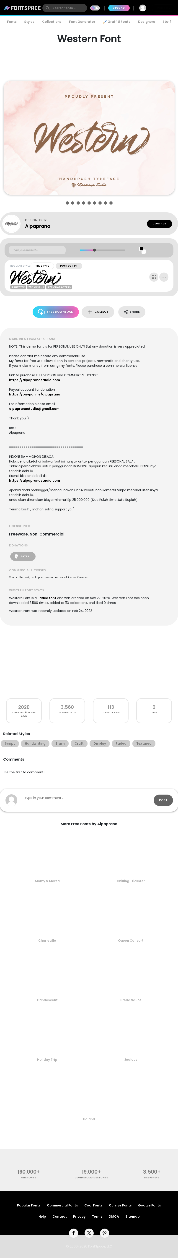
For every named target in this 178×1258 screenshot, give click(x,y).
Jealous (130, 1059)
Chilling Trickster (131, 881)
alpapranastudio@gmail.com (34, 408)
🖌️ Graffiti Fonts (116, 21)
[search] (64, 8)
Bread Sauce (131, 1000)
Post (163, 800)
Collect (98, 312)
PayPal (23, 556)
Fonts (12, 21)
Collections (52, 21)
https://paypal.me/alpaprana (34, 394)
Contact (159, 223)
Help (42, 1216)
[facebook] (73, 1233)
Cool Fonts (93, 1205)
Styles (29, 21)
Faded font (47, 598)
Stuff (167, 21)
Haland (89, 1119)
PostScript (69, 266)
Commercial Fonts (62, 1205)
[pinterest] (104, 1233)
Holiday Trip (47, 1059)
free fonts (28, 1177)
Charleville (47, 940)
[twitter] (89, 1233)
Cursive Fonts (120, 1205)
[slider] (94, 250)
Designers (146, 21)
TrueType (42, 266)
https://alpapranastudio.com (34, 380)
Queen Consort (131, 940)
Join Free (163, 8)
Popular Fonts (29, 1205)
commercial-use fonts (91, 1177)
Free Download (55, 312)
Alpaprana (37, 226)
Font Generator (82, 21)
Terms (97, 1216)
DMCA (114, 1216)
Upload (119, 8)
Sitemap (132, 1216)
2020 (24, 707)
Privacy (79, 1216)
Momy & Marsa (47, 881)
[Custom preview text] (37, 250)
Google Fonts (149, 1205)
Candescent (47, 1000)
